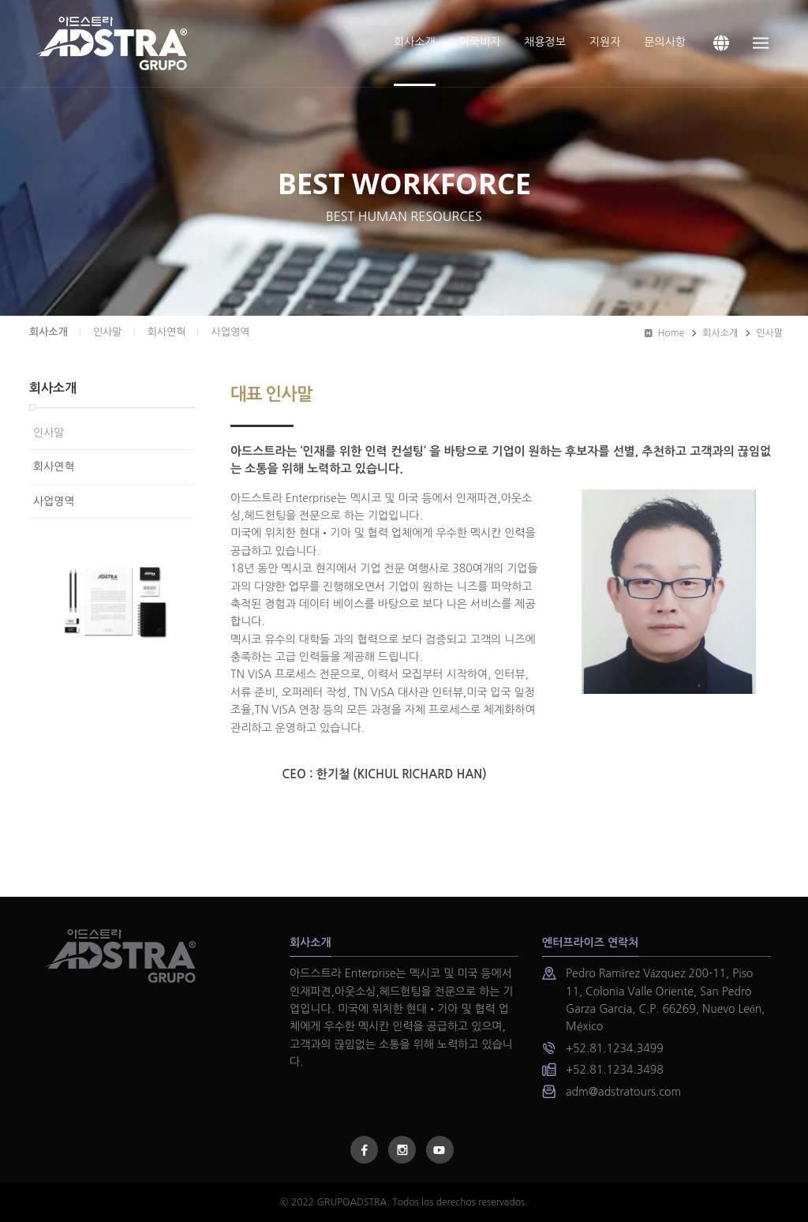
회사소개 (48, 332)
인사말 (769, 333)
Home (664, 333)
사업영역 (54, 501)
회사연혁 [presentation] (167, 332)
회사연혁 (54, 466)
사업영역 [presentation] (230, 332)
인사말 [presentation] (107, 332)
